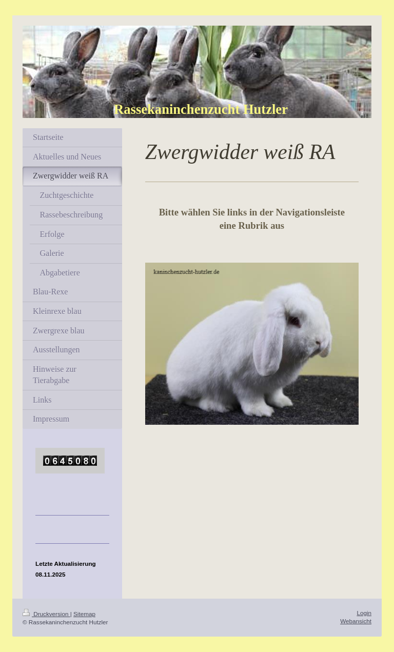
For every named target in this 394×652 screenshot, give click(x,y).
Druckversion (46, 613)
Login (364, 612)
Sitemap (84, 613)
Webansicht (355, 621)
